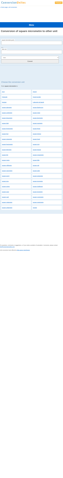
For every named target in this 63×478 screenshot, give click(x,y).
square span (5, 184)
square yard (5, 189)
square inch (36, 137)
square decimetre (38, 110)
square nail (36, 158)
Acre (3, 84)
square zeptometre (38, 195)
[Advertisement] (31, 14)
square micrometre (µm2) (8, 32)
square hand (36, 132)
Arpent (35, 84)
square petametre (38, 168)
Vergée (35, 200)
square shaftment (38, 179)
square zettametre (7, 200)
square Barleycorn (38, 100)
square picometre (38, 174)
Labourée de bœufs (38, 95)
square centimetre (7, 105)
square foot (5, 126)
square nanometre (7, 163)
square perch (5, 168)
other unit (4, 42)
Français (59, 2)
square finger (36, 121)
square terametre (38, 184)
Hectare (4, 95)
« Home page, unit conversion (8, 7)
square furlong (37, 126)
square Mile (36, 153)
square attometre (7, 100)
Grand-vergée (37, 89)
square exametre (37, 116)
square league (37, 142)
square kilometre (6, 142)
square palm (36, 163)
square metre (5, 153)
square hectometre (7, 137)
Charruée (4, 89)
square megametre (38, 147)
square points (6, 179)
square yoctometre (38, 189)
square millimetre (7, 158)
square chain (36, 105)
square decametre (7, 110)
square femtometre (7, 121)
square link (5, 147)
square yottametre (7, 195)
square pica (5, 174)
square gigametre (7, 132)
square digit (5, 116)
